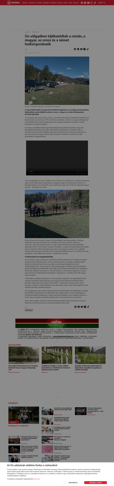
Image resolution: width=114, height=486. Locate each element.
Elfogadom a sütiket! (96, 482)
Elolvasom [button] (37, 479)
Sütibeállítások (73, 482)
